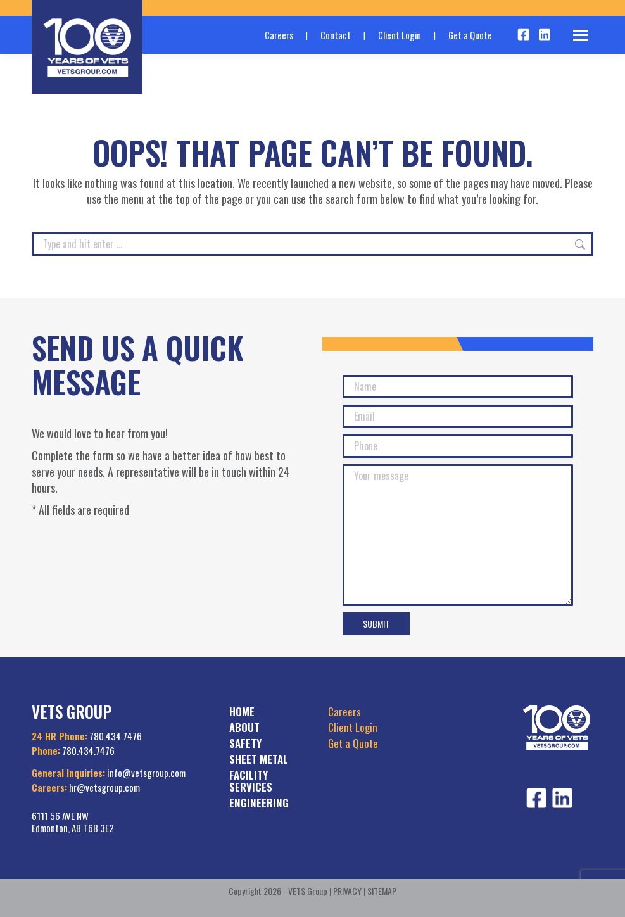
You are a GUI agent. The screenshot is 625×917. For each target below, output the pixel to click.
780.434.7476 (115, 736)
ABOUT (244, 727)
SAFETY (245, 743)
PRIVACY (347, 890)
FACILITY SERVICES (250, 781)
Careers (279, 35)
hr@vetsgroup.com (104, 787)
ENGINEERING (259, 803)
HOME (242, 711)
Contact (335, 35)
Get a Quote (470, 35)
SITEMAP (381, 890)
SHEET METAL (258, 759)
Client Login (399, 35)
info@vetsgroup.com (146, 773)
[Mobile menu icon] (580, 35)
